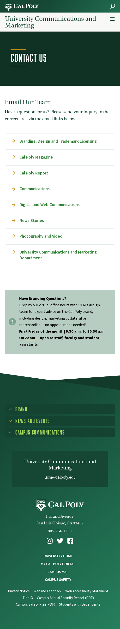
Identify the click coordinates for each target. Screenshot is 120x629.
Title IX (28, 598)
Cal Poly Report (33, 173)
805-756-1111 (60, 531)
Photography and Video (40, 236)
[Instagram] (50, 540)
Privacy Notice (19, 591)
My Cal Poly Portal (58, 564)
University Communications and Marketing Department (58, 255)
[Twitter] (60, 540)
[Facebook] (70, 540)
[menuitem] (50, 540)
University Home (58, 556)
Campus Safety (58, 579)
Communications (34, 189)
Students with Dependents (79, 604)
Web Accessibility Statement (86, 591)
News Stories (31, 221)
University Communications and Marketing (50, 22)
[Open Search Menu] (112, 6)
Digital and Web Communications (49, 205)
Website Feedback (47, 591)
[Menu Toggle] (112, 19)
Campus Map (58, 572)
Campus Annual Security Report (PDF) (65, 598)
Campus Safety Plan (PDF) (35, 604)
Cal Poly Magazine (36, 157)
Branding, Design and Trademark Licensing (58, 141)
